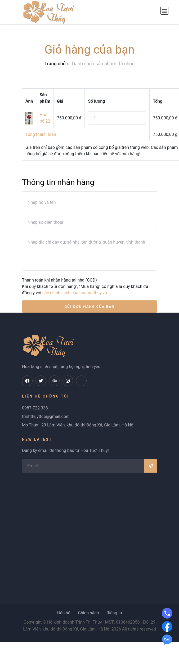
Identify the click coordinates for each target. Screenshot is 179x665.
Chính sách (88, 612)
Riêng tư (114, 612)
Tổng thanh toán (40, 134)
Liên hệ (63, 612)
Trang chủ (54, 63)
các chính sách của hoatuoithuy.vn (74, 292)
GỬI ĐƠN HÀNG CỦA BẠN (89, 307)
